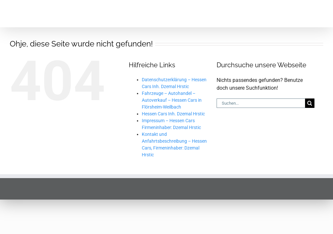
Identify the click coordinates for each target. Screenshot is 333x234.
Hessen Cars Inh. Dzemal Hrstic (173, 86)
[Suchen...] (261, 76)
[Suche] (309, 76)
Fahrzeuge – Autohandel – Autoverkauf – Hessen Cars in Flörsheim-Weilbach (172, 72)
